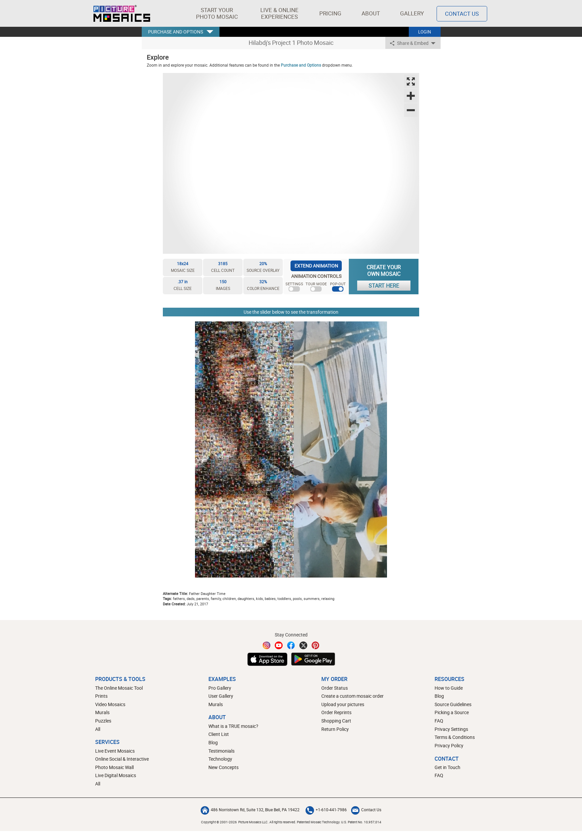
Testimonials (221, 751)
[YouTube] (279, 645)
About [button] (372, 13)
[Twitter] (303, 645)
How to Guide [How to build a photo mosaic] (449, 688)
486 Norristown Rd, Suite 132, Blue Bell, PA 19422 (250, 809)
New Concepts (223, 767)
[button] (217, 13)
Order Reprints (336, 712)
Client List (218, 734)
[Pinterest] (316, 645)
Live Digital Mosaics (115, 775)
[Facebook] (291, 645)
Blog (213, 742)
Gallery (412, 13)
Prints (101, 696)
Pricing (330, 13)
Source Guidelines (453, 704)
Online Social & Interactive (122, 759)
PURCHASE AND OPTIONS (175, 31)
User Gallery (220, 696)
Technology (220, 759)
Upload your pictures (342, 704)
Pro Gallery (219, 688)
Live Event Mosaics (115, 751)
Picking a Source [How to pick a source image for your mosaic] (452, 712)
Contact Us (366, 809)
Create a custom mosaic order (352, 696)
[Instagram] (267, 645)
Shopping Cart (336, 720)
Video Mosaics (110, 704)
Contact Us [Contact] (462, 13)
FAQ (439, 720)
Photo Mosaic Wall (114, 767)
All (97, 729)
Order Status (334, 688)
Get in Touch (447, 767)
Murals (102, 712)
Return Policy (335, 729)
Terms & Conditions (455, 737)
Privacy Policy (449, 745)
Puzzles (103, 720)
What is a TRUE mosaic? (233, 726)
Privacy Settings (451, 729)
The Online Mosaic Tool (119, 688)
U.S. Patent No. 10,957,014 (361, 822)
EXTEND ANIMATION (316, 265)
